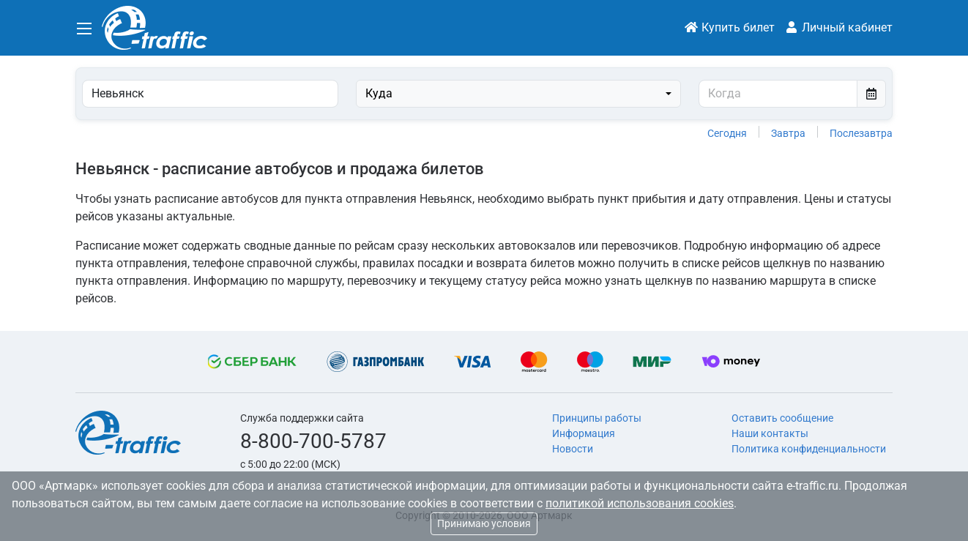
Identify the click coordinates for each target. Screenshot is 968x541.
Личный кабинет (838, 27)
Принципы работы (596, 418)
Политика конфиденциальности (808, 449)
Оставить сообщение (782, 418)
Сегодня (727, 133)
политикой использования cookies (640, 503)
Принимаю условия (484, 523)
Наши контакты (769, 433)
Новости (572, 449)
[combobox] (518, 94)
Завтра (788, 133)
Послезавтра (861, 133)
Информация (583, 433)
